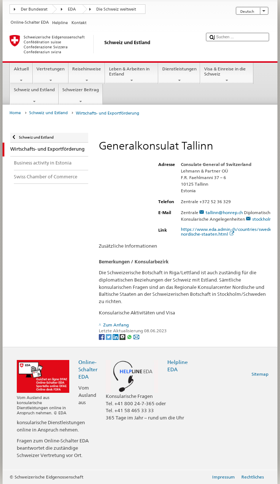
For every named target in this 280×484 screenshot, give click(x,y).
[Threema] (123, 336)
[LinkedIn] (116, 336)
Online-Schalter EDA (87, 369)
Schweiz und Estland (34, 95)
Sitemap (260, 374)
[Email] (136, 336)
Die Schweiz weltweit (116, 9)
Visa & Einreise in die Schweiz (227, 75)
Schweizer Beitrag (80, 95)
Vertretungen (50, 75)
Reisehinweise (87, 75)
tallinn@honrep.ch (224, 212)
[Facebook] (102, 336)
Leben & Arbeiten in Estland (131, 75)
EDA (72, 9)
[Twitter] (109, 336)
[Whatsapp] (130, 336)
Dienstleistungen (179, 75)
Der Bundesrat (34, 9)
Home (15, 113)
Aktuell (21, 75)
